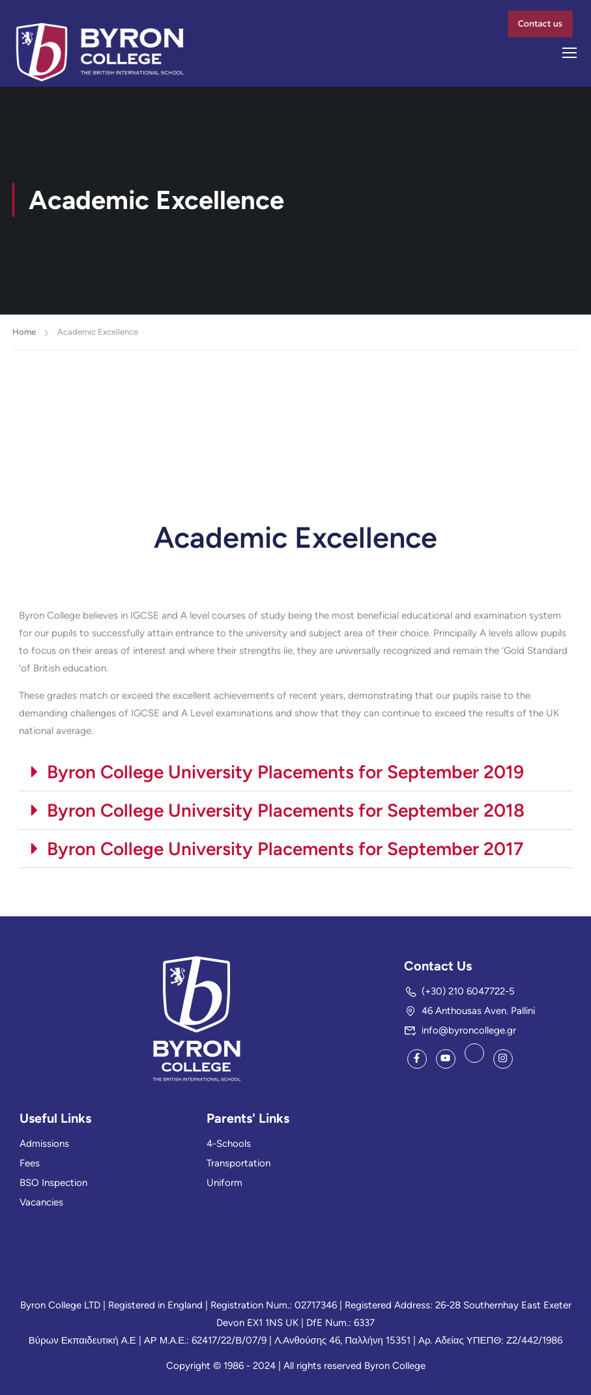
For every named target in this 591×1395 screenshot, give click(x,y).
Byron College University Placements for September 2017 (285, 851)
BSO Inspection (53, 1183)
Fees (30, 1163)
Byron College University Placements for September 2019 (285, 774)
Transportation (238, 1163)
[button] (296, 774)
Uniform (224, 1183)
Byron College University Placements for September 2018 (286, 813)
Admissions (44, 1143)
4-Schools (229, 1143)
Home (24, 334)
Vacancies (41, 1202)
